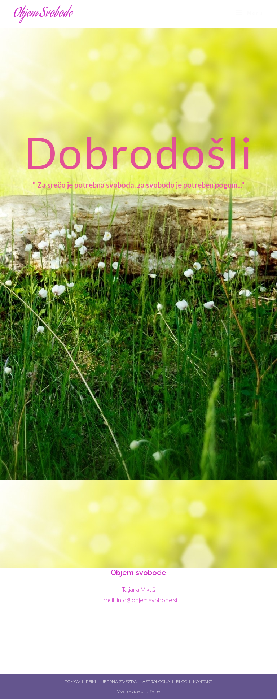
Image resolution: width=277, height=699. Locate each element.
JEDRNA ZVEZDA (119, 681)
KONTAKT (202, 681)
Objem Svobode (43, 13)
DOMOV (72, 681)
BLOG (181, 681)
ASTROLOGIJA (156, 681)
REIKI (91, 681)
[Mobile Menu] (249, 13)
